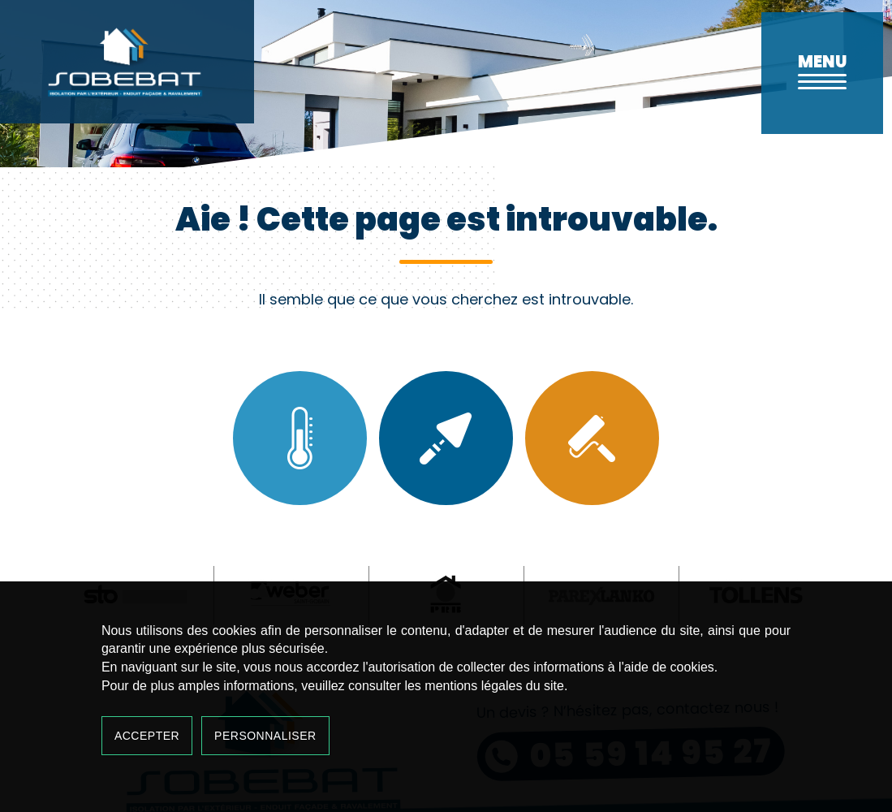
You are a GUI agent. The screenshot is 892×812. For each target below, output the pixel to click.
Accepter (146, 735)
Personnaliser (265, 735)
